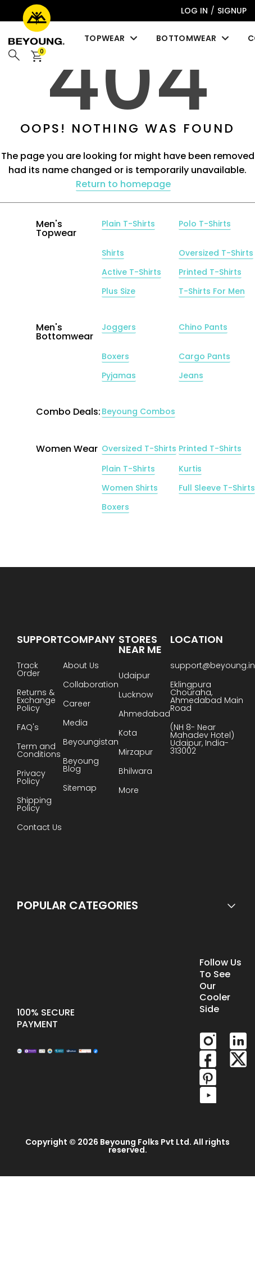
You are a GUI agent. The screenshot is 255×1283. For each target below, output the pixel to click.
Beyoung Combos (138, 411)
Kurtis (190, 468)
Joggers (119, 327)
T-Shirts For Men (212, 291)
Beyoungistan (91, 742)
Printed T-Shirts (210, 272)
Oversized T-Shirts (216, 253)
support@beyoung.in (212, 666)
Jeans (191, 375)
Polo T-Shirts (205, 223)
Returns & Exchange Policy (36, 701)
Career (76, 704)
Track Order (28, 670)
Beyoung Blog (81, 765)
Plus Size (118, 291)
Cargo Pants (204, 356)
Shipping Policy (34, 805)
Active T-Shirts (131, 272)
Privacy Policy (31, 778)
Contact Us (39, 828)
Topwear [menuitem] (111, 38)
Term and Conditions (39, 751)
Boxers (115, 356)
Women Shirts (130, 487)
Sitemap (80, 789)
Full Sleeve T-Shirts (217, 487)
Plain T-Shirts (128, 223)
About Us (81, 666)
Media (75, 723)
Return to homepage (123, 184)
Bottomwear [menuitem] (193, 38)
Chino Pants (203, 327)
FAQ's (28, 728)
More (129, 791)
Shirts (113, 253)
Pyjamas (119, 375)
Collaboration (91, 685)
